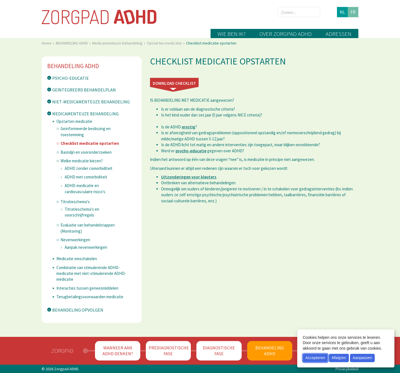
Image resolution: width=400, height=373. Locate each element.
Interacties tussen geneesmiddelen (87, 288)
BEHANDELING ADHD (72, 43)
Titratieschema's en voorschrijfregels (82, 212)
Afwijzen (339, 357)
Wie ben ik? (232, 34)
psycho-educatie (191, 150)
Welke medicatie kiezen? (82, 160)
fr (353, 12)
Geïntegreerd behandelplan (84, 90)
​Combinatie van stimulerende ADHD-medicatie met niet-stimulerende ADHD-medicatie (91, 273)
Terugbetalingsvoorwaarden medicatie (89, 296)
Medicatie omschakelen (76, 258)
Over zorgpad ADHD (285, 34)
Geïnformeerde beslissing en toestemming (86, 131)
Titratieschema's (75, 201)
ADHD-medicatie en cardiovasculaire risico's (85, 188)
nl (342, 12)
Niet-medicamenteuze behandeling (91, 102)
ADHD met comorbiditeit (86, 177)
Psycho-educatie (70, 78)
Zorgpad (62, 350)
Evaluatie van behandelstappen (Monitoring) (88, 227)
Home (47, 43)
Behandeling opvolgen (77, 310)
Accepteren (315, 357)
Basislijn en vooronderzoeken (86, 152)
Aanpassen (362, 357)
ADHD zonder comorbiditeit (88, 168)
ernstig (188, 127)
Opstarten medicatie (164, 43)
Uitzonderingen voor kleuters (188, 177)
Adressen (338, 34)
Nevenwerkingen (75, 239)
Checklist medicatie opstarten (90, 143)
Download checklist (174, 83)
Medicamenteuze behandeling (117, 43)
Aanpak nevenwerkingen (86, 247)
